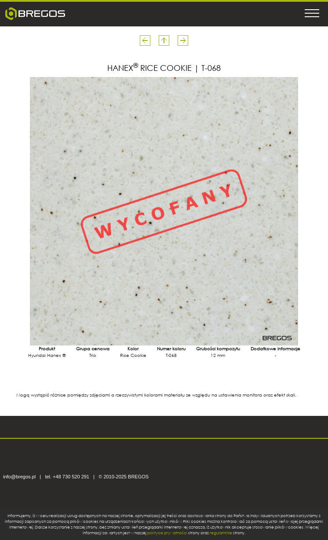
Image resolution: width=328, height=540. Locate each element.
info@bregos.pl (19, 476)
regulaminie (221, 533)
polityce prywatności (167, 533)
